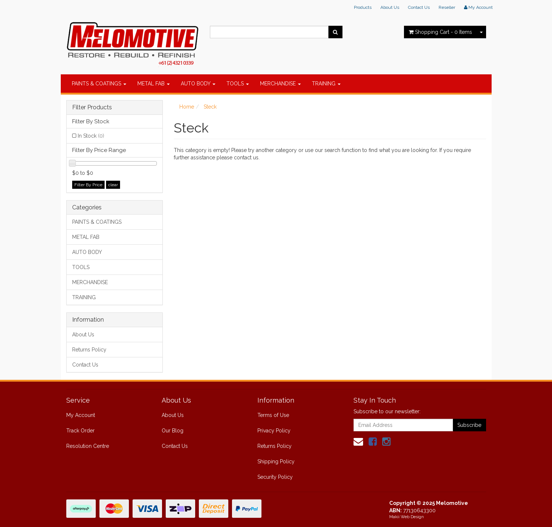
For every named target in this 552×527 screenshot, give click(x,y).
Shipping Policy (276, 461)
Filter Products (92, 107)
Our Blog (172, 431)
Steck (210, 107)
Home (186, 107)
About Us (389, 7)
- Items (440, 32)
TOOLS (237, 83)
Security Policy (275, 477)
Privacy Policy (274, 431)
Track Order (80, 431)
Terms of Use (273, 415)
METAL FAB (153, 83)
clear (113, 184)
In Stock (91, 136)
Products (363, 7)
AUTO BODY (198, 83)
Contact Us (419, 7)
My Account (80, 415)
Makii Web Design (406, 516)
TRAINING (326, 83)
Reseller (447, 7)
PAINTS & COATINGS (99, 83)
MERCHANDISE (280, 83)
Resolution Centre (87, 446)
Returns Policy (89, 350)
